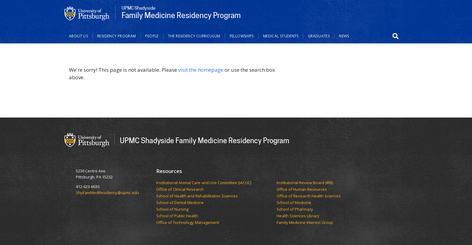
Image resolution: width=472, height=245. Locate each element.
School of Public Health (177, 216)
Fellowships (242, 36)
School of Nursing (172, 209)
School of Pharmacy (295, 209)
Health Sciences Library (298, 216)
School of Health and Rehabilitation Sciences (197, 196)
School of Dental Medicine (180, 202)
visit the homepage (200, 69)
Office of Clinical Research (181, 189)
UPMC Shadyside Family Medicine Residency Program (204, 140)
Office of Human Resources (302, 189)
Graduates (319, 36)
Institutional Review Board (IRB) (305, 183)
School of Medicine (294, 202)
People (151, 36)
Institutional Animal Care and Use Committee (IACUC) (204, 183)
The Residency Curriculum (194, 36)
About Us (78, 36)
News (344, 36)
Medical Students (281, 36)
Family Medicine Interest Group (305, 222)
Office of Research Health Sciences (309, 196)
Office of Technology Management (188, 222)
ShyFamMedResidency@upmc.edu (107, 192)
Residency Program (116, 36)
